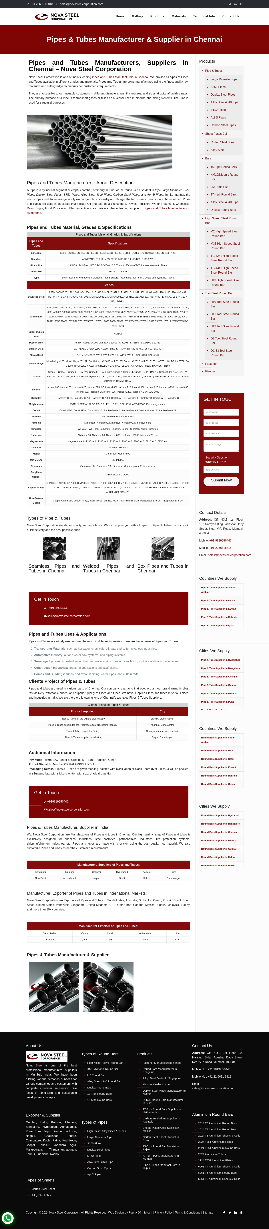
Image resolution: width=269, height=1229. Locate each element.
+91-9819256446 (220, 540)
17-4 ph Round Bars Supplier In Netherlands (162, 1111)
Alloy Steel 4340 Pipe (224, 102)
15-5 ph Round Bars (224, 167)
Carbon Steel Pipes (223, 125)
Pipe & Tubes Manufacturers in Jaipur (161, 1166)
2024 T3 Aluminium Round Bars (217, 1129)
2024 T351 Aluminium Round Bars (219, 1147)
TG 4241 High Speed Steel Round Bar (224, 258)
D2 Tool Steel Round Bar (224, 341)
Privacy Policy (163, 1212)
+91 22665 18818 (41, 4)
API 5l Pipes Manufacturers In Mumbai (161, 1157)
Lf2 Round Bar (220, 186)
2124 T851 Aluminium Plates (215, 1160)
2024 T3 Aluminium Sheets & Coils (219, 1135)
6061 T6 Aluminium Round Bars (217, 1172)
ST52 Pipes (218, 109)
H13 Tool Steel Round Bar (225, 328)
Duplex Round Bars (223, 209)
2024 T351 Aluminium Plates (215, 1141)
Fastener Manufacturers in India (162, 1062)
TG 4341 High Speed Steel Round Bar (224, 270)
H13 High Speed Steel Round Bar (225, 282)
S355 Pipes (218, 86)
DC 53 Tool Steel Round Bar (221, 353)
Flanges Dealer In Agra (157, 1084)
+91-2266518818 (220, 547)
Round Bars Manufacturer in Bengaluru (160, 1070)
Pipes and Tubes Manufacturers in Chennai (120, 77)
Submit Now (221, 480)
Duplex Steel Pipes (223, 94)
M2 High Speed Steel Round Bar (224, 234)
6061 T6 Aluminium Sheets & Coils (219, 1178)
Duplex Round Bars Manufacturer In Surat (163, 1101)
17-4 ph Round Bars (224, 194)
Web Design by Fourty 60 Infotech (130, 1212)
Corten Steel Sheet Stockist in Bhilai (161, 1138)
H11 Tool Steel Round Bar (225, 316)
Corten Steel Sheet (223, 142)
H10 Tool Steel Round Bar (225, 304)
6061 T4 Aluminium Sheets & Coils (219, 1166)
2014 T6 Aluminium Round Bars (217, 1123)
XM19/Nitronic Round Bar (224, 177)
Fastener (211, 363)
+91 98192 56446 (219, 1069)
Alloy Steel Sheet (42, 1195)
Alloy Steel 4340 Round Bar (104, 1081)
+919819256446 (57, 608)
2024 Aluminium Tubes (212, 1154)
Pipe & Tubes (213, 70)
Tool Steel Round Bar (219, 293)
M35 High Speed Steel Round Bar (225, 246)
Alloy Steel (217, 149)
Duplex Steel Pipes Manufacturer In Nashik (164, 1092)
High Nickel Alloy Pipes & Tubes (106, 1131)
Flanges (210, 371)
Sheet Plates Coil (216, 133)
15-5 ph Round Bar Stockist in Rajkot (161, 1148)
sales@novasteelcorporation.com (81, 4)
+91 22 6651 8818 (219, 1076)
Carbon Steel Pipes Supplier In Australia (161, 1120)
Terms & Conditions (187, 1212)
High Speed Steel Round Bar (221, 220)
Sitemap (207, 1212)
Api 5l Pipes (218, 117)
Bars (208, 158)
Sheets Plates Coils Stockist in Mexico (161, 1129)
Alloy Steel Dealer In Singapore (162, 1078)
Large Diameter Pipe (224, 79)
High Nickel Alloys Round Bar (105, 1062)
